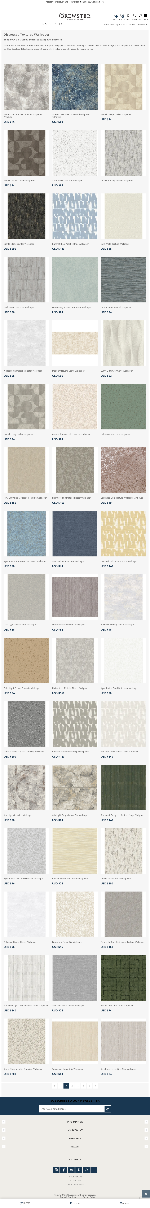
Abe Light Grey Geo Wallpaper (18, 815)
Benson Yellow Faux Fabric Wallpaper (70, 878)
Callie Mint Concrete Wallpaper (115, 434)
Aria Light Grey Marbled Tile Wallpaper (70, 815)
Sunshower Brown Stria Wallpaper (68, 624)
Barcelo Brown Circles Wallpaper (19, 180)
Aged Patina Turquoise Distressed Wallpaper (25, 561)
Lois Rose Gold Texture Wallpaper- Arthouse (122, 498)
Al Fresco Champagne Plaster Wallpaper (23, 371)
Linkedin (94, 1170)
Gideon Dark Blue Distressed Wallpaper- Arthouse (71, 115)
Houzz (86, 1170)
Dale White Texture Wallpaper (115, 244)
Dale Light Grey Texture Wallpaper (20, 624)
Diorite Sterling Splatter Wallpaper (117, 180)
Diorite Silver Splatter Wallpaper (116, 878)
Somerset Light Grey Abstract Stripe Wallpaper (26, 1005)
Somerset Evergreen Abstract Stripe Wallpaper (123, 815)
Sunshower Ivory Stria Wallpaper (67, 1069)
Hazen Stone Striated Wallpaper (116, 307)
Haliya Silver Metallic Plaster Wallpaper (70, 688)
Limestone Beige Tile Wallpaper (67, 942)
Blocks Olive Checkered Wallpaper (117, 1005)
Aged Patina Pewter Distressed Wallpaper (23, 878)
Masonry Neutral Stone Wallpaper (68, 371)
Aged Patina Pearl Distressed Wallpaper (119, 688)
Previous (54, 1086)
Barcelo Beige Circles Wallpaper (116, 114)
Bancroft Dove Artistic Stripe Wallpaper (119, 751)
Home (106, 24)
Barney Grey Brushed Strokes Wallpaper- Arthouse (23, 115)
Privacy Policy (89, 1197)
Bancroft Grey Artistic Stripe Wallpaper (70, 751)
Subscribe (108, 1109)
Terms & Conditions (69, 1197)
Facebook (63, 1170)
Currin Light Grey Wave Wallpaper (117, 371)
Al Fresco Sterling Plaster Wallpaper (117, 624)
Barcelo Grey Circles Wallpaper (18, 434)
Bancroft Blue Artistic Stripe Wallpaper (70, 244)
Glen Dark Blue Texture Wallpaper (68, 561)
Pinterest (78, 1170)
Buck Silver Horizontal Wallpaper (19, 307)
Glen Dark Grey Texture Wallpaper (68, 1005)
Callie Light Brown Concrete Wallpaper (22, 688)
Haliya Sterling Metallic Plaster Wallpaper (71, 498)
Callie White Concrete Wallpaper (67, 180)
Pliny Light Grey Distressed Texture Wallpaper (122, 942)
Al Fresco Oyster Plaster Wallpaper (20, 942)
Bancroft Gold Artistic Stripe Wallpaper (119, 561)
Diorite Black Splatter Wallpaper (19, 244)
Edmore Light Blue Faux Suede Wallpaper (72, 307)
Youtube (71, 1170)
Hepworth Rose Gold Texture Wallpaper (71, 434)
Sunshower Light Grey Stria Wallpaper (119, 1069)
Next (89, 1086)
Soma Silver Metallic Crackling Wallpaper (23, 1069)
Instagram (56, 1170)
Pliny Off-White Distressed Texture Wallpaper (25, 498)
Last (95, 1086)
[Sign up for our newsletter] (72, 1109)
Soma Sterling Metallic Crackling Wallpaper (24, 751)
